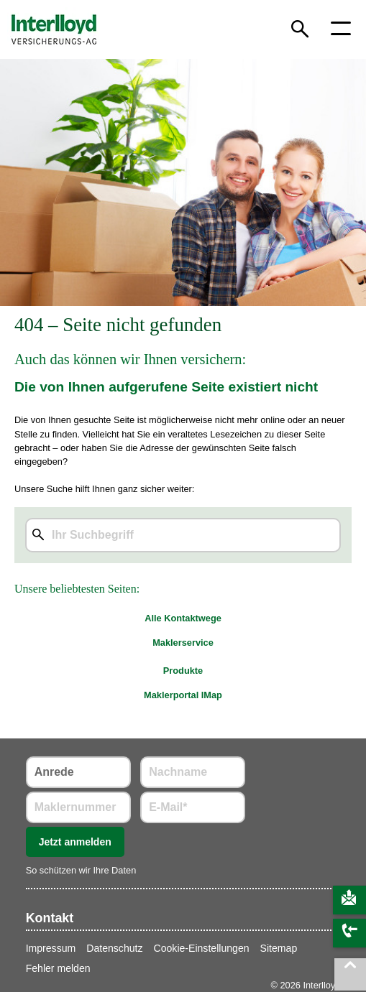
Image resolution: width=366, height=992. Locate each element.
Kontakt (50, 918)
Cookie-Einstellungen (202, 948)
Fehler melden (58, 968)
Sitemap (279, 948)
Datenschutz (114, 948)
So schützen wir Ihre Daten (81, 870)
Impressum (51, 948)
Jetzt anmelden (75, 842)
